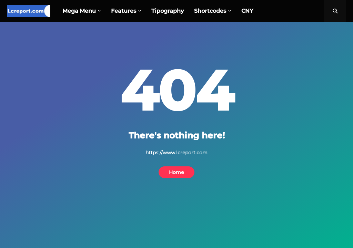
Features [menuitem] (123, 11)
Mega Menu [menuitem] (79, 11)
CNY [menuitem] (247, 11)
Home (176, 172)
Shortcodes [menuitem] (210, 11)
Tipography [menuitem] (167, 11)
